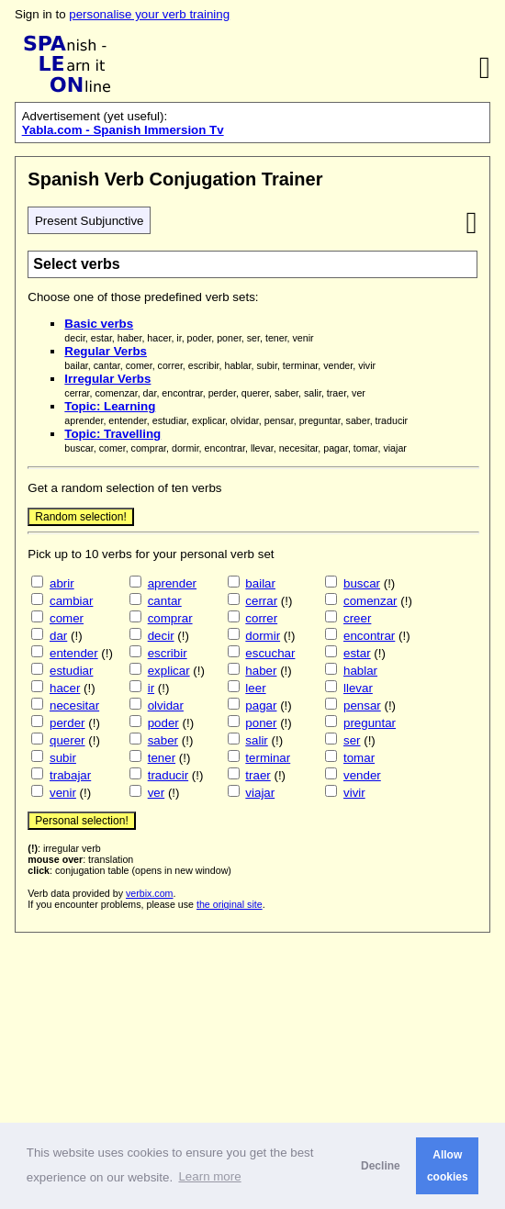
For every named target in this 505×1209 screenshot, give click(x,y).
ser (352, 740)
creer (357, 618)
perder (67, 723)
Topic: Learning (109, 406)
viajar (260, 793)
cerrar (261, 601)
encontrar (369, 636)
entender (74, 653)
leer (255, 688)
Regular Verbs (105, 351)
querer (67, 740)
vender (362, 775)
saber (163, 740)
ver (156, 793)
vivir (354, 793)
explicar (169, 670)
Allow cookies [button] (447, 1165)
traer (257, 775)
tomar (359, 758)
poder (163, 723)
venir (63, 793)
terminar (267, 758)
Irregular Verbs (107, 379)
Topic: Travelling (112, 434)
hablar (360, 670)
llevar (358, 688)
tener (161, 758)
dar (58, 636)
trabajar (70, 775)
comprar (170, 618)
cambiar (71, 601)
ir (151, 688)
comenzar (370, 601)
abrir (62, 583)
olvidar (166, 705)
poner (260, 723)
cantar (165, 601)
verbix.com (150, 893)
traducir (168, 775)
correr (261, 618)
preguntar (369, 723)
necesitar (74, 705)
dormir (262, 636)
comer (67, 618)
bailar (260, 583)
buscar (361, 583)
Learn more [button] (209, 1176)
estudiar (71, 670)
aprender (172, 583)
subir (63, 758)
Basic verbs (98, 323)
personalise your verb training (149, 14)
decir (161, 636)
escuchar (270, 653)
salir (256, 740)
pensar (362, 705)
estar (357, 653)
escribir (167, 653)
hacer (65, 688)
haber (260, 670)
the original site (229, 904)
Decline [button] (380, 1165)
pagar (260, 705)
